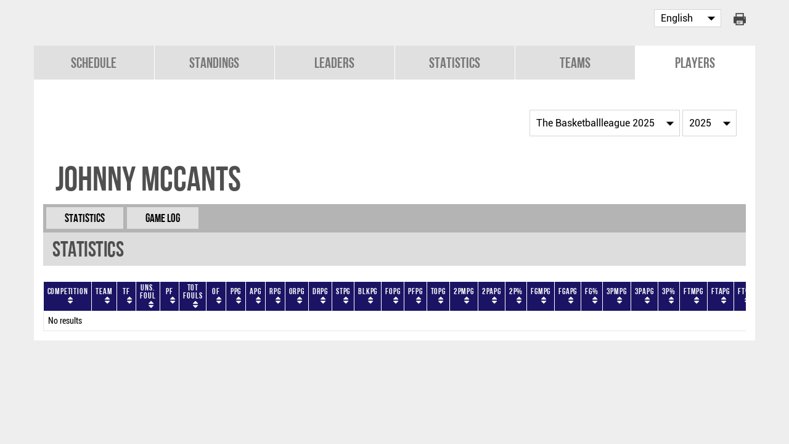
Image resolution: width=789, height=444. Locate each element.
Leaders (334, 62)
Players (695, 62)
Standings (214, 62)
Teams (575, 62)
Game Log (162, 218)
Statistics (454, 62)
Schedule (94, 62)
